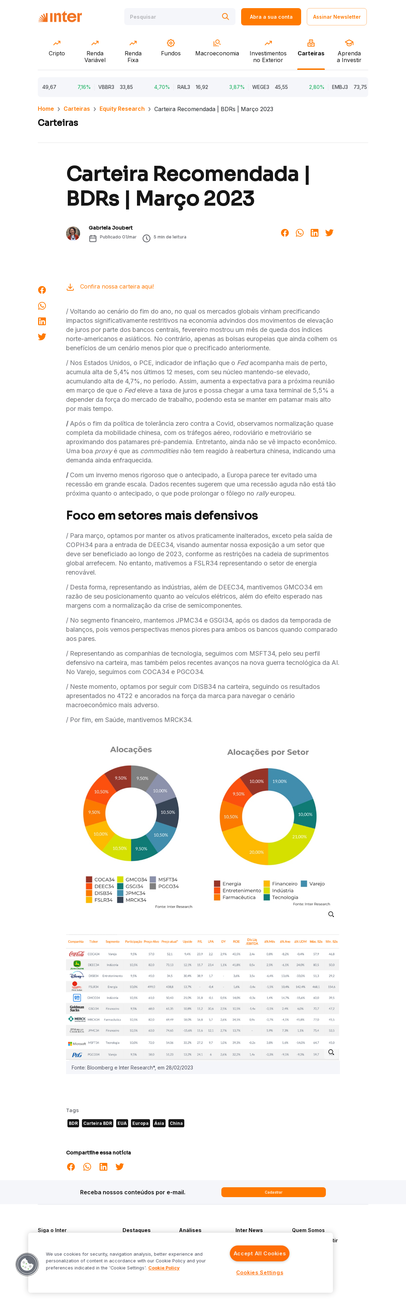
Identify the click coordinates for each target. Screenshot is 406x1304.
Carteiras (77, 108)
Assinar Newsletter (337, 17)
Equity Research (122, 108)
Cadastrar (273, 1192)
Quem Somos (308, 1230)
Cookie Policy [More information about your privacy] (164, 1267)
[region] (180, 1263)
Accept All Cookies (260, 1253)
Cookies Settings (259, 1272)
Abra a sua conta (271, 17)
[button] (27, 1264)
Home (46, 108)
